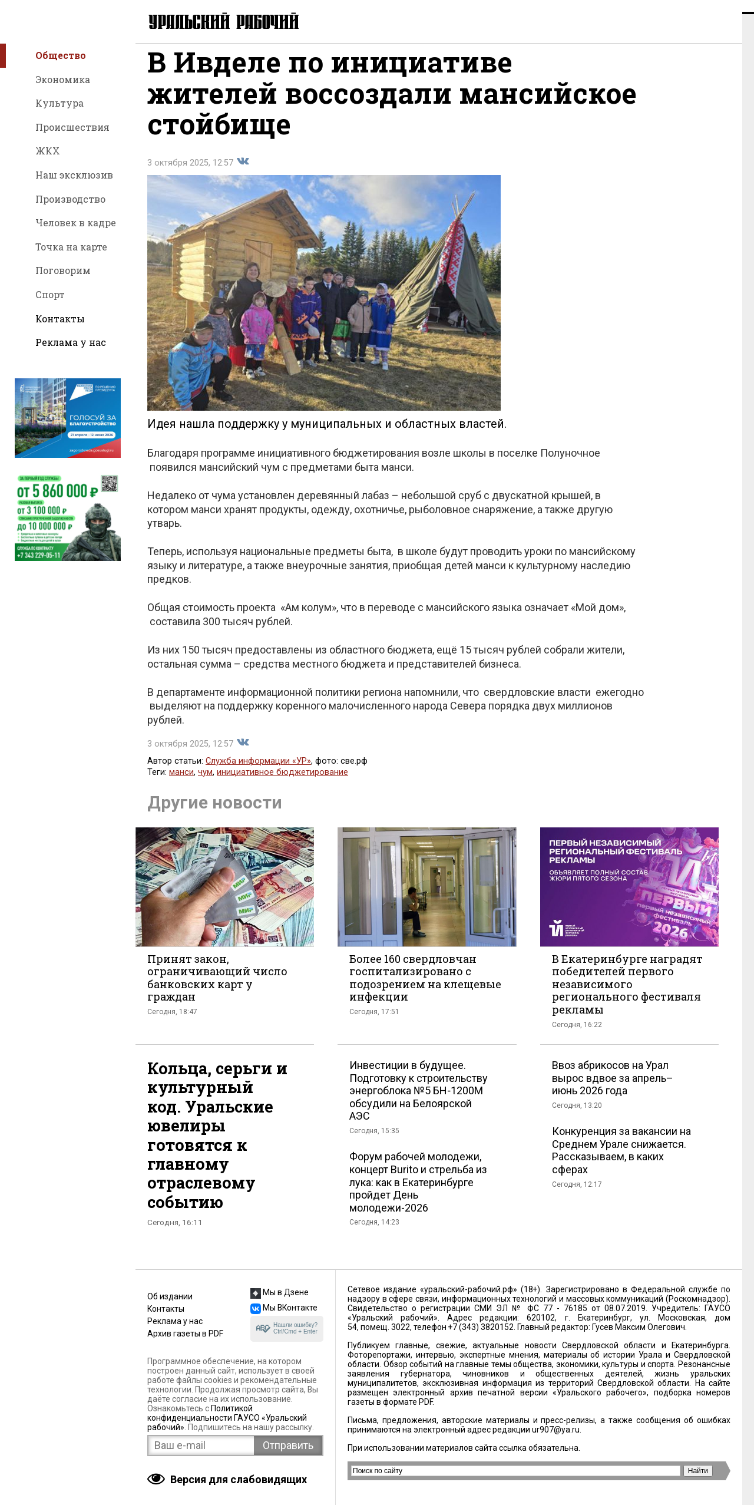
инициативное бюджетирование (282, 784)
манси (181, 784)
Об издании (170, 1296)
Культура (59, 103)
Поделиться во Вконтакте (243, 173)
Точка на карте (71, 246)
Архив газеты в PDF (185, 1333)
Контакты (60, 318)
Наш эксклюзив (74, 175)
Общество (60, 55)
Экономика (62, 79)
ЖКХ (47, 150)
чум (205, 784)
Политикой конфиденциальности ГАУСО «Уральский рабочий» (227, 1418)
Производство (70, 199)
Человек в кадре (75, 222)
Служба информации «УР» (258, 773)
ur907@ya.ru (556, 1429)
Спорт (50, 294)
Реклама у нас (70, 342)
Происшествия (72, 127)
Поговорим (63, 270)
